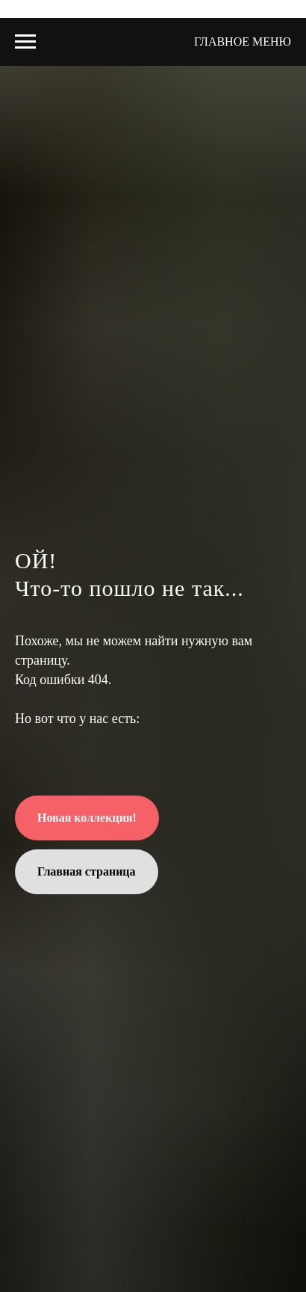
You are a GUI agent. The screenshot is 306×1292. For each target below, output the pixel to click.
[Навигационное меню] (25, 41)
